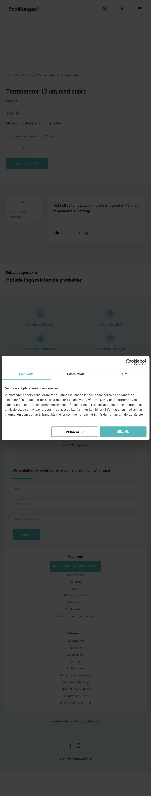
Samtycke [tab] (26, 374)
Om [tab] (124, 374)
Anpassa (75, 431)
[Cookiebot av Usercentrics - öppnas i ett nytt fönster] (128, 362)
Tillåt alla (122, 431)
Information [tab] (75, 374)
